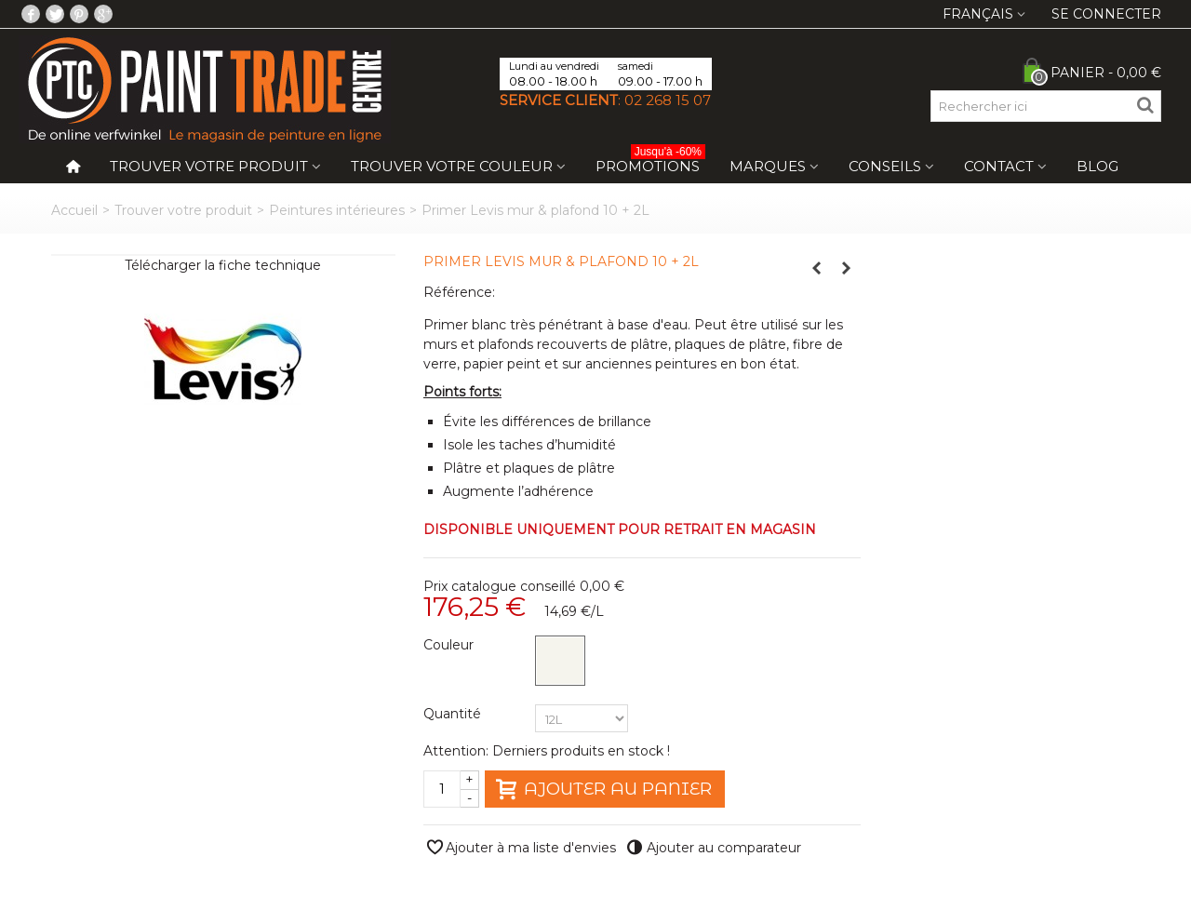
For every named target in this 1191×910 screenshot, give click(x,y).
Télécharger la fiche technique (223, 265)
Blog (1097, 166)
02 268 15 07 (667, 100)
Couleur (450, 644)
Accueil (74, 210)
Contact (999, 166)
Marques (767, 166)
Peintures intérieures (337, 210)
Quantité (454, 713)
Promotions (650, 162)
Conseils (885, 166)
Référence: (459, 292)
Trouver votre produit (209, 166)
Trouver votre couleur (452, 166)
